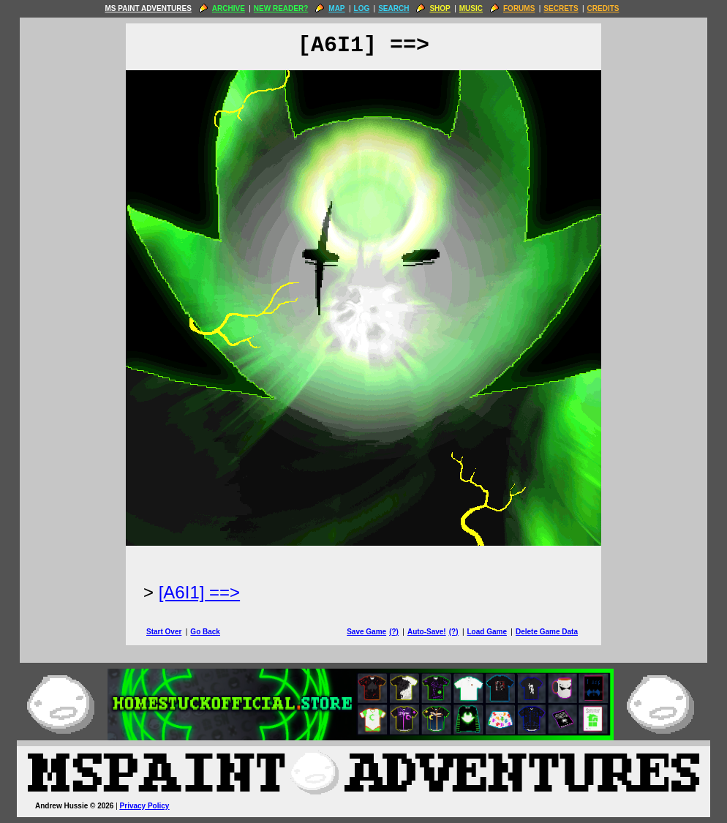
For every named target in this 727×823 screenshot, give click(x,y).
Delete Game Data (547, 632)
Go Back (205, 632)
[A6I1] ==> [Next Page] (199, 592)
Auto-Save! (426, 632)
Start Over (163, 632)
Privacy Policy (145, 806)
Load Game (486, 632)
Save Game (366, 632)
